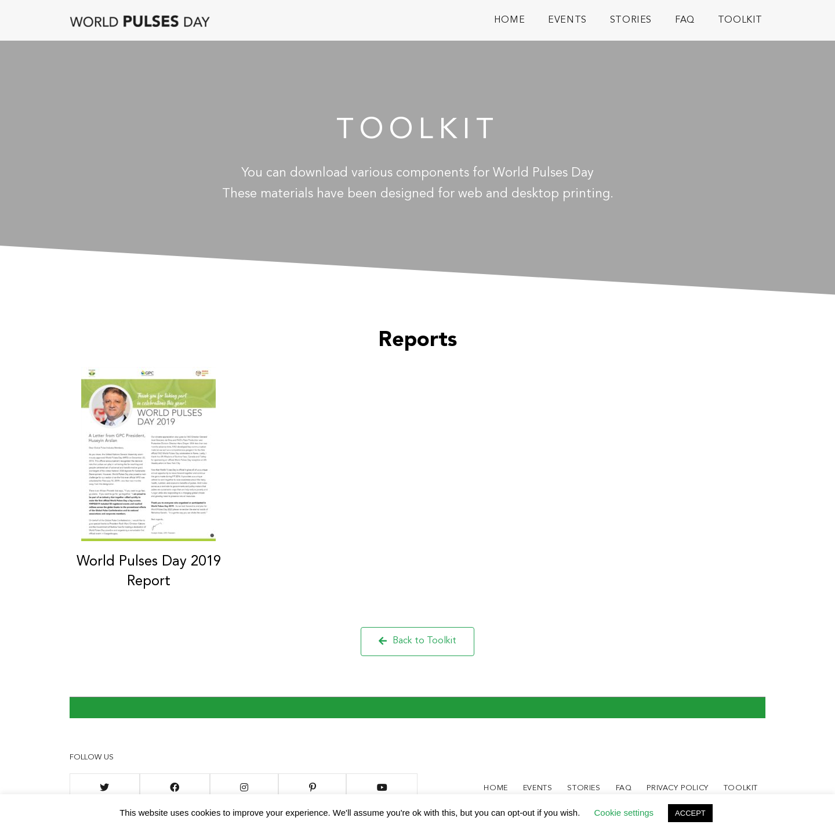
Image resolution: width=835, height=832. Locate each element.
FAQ (624, 788)
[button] (417, 641)
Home (495, 788)
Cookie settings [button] (624, 812)
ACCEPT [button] (690, 813)
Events (538, 788)
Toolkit (741, 788)
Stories (583, 788)
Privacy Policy (677, 788)
